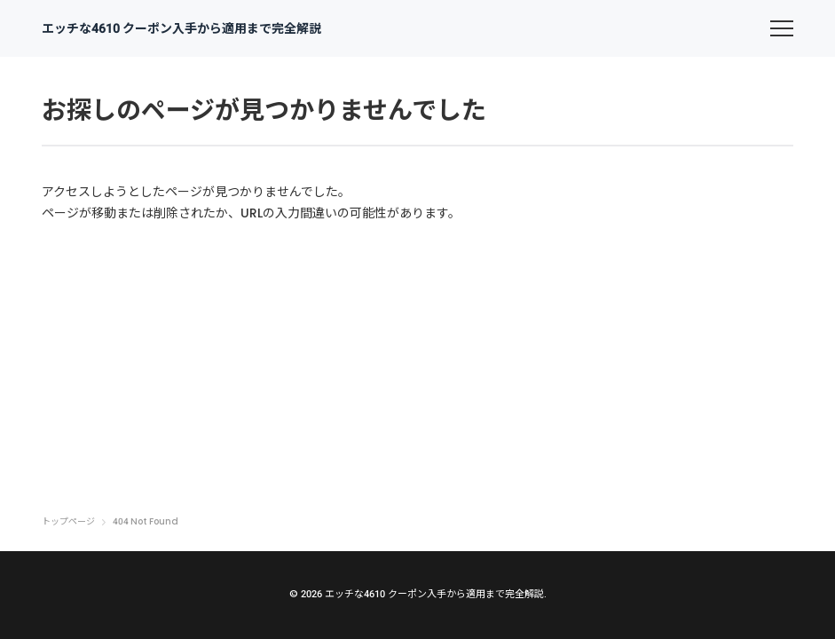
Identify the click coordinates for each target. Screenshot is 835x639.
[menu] (781, 28)
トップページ (68, 521)
